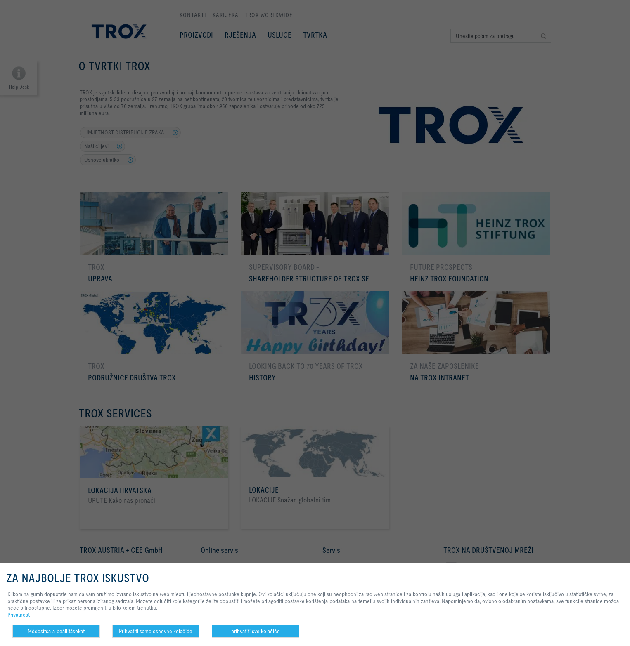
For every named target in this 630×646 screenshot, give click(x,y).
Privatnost (18, 614)
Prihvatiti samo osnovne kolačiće (155, 631)
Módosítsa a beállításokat (56, 631)
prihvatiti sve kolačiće (255, 631)
